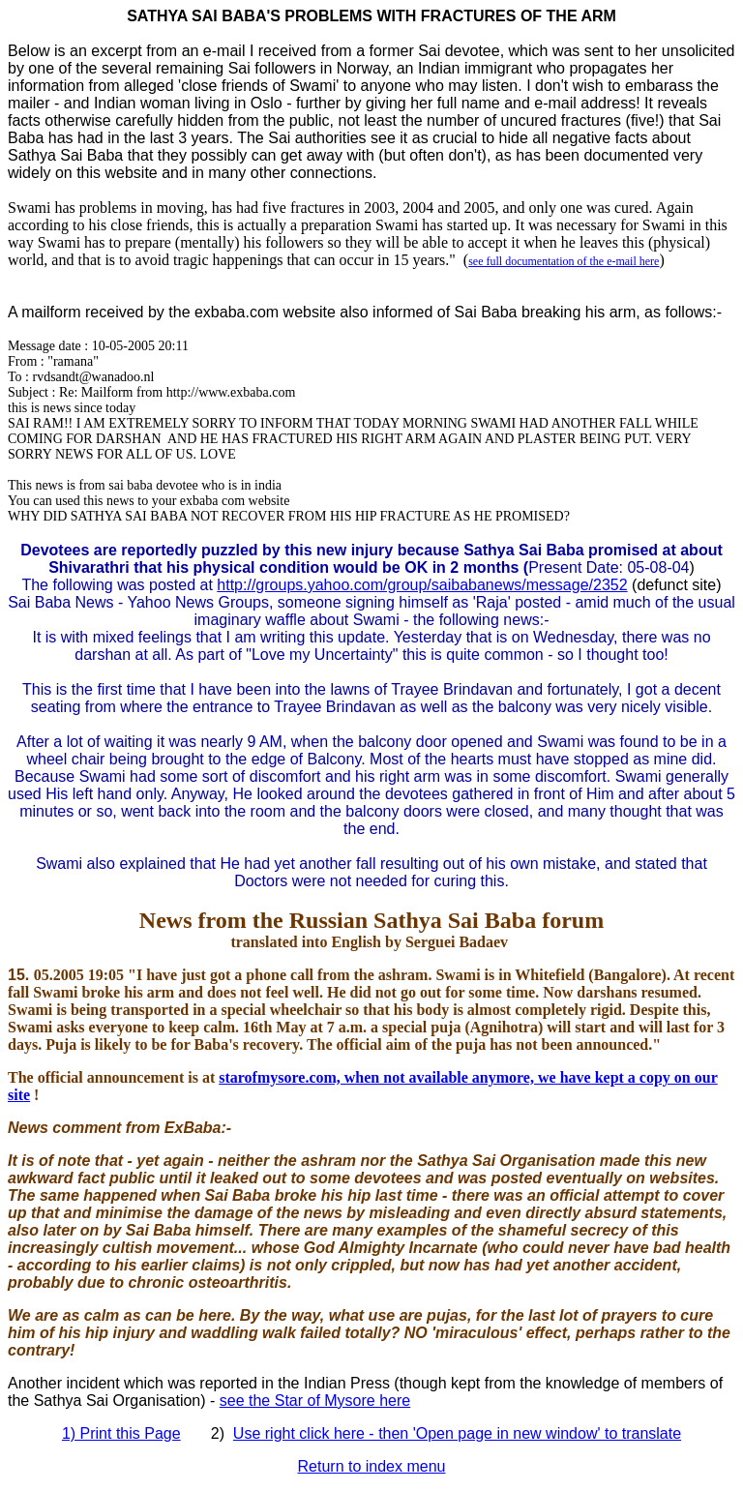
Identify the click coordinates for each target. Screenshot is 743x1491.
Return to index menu (372, 1466)
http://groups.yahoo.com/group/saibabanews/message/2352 (422, 585)
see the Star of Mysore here (315, 1400)
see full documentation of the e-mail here (563, 261)
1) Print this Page (121, 1433)
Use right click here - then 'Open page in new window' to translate (457, 1433)
